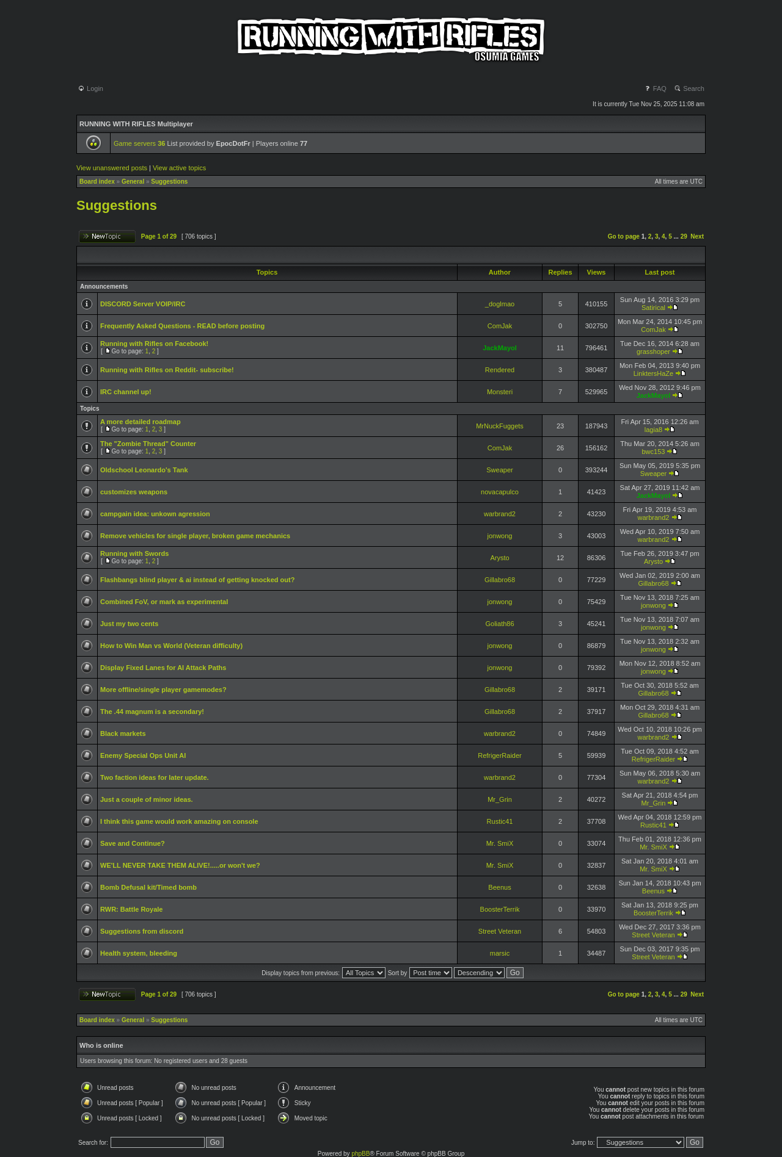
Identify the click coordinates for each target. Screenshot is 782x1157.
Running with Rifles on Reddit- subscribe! (167, 369)
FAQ (655, 88)
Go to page (624, 236)
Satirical (653, 307)
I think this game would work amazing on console (179, 821)
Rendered (499, 369)
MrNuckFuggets (500, 426)
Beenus (499, 887)
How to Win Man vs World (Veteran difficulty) (171, 645)
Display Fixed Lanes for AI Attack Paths (163, 667)
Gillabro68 (499, 579)
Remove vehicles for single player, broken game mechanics (195, 535)
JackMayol (500, 347)
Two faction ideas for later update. (154, 777)
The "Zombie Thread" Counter (148, 443)
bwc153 (653, 451)
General (133, 181)
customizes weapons (133, 492)
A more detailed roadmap (140, 421)
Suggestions (169, 181)
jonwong (500, 535)
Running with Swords (134, 553)
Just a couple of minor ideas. (146, 799)
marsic (500, 953)
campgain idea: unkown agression (155, 513)
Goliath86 (499, 623)
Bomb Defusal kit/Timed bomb (148, 887)
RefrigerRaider (500, 755)
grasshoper (653, 351)
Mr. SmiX (500, 843)
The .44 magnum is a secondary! (152, 711)
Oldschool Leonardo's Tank (144, 470)
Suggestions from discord (141, 931)
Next (697, 236)
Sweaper (499, 470)
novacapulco (500, 492)
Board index (97, 181)
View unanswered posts (111, 167)
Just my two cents (129, 623)
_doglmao (499, 304)
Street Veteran (499, 931)
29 (684, 236)
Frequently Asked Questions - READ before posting (182, 326)
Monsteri (500, 391)
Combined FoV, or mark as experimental (164, 601)
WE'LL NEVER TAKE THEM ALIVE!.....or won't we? (180, 865)
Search (689, 88)
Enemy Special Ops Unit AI (143, 755)
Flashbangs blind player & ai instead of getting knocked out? (197, 579)
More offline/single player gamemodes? (163, 689)
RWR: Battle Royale (131, 909)
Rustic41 (500, 821)
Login (90, 88)
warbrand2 (500, 513)
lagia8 (653, 429)
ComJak (500, 326)
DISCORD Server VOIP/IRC (142, 304)
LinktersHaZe (653, 373)
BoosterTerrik (500, 909)
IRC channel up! (126, 391)
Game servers (139, 143)
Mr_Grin (500, 799)
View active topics (179, 167)
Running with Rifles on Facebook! (154, 343)
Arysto (499, 557)
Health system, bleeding (138, 953)
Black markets (123, 733)
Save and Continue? (132, 843)
